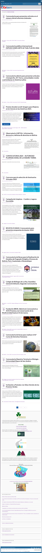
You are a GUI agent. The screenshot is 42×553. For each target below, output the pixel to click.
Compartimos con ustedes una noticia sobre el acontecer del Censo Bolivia (15, 508)
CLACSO (5, 194)
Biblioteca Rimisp (5, 506)
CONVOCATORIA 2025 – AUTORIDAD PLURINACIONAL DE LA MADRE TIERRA (21, 157)
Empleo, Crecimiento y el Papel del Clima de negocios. (11, 504)
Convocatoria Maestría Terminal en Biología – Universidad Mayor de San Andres (23, 360)
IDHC (25, 354)
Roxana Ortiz (5, 19)
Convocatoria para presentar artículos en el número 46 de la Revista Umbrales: (22, 17)
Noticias (14, 49)
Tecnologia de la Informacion (20, 401)
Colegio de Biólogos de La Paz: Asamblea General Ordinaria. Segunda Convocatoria (21, 283)
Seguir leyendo (6, 124)
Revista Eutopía (23, 102)
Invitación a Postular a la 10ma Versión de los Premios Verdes (22, 386)
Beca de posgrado (6, 276)
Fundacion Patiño (18, 252)
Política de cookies (27, 551)
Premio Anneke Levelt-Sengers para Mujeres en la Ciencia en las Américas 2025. (22, 108)
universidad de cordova (6, 277)
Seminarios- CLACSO (22, 194)
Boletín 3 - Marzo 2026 (7, 40)
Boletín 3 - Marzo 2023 (7, 329)
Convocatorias (10, 19)
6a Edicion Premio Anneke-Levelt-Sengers (10, 127)
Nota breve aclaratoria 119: (6, 516)
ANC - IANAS (21, 127)
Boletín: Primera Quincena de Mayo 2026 (9, 496)
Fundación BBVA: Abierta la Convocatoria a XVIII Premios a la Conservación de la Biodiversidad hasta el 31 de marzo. (20, 311)
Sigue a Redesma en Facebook (8, 534)
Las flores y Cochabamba (6, 518)
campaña (4, 223)
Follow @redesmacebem (6, 542)
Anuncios (9, 362)
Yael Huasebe (5, 202)
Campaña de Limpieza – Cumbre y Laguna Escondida (21, 200)
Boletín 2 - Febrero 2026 (7, 70)
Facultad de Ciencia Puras (16, 379)
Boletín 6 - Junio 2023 (7, 303)
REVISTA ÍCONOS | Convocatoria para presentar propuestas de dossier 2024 (20, 229)
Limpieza (13, 223)
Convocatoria (19, 40)
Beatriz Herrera (5, 110)
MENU (2, 1)
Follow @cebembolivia (6, 530)
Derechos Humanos (20, 354)
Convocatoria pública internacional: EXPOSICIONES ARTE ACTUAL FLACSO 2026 (22, 47)
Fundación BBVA (20, 329)
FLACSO (3, 71)
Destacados (10, 159)
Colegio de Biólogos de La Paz (16, 303)
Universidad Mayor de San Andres (8, 380)
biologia (4, 379)
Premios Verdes (11, 401)
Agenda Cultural (6, 252)
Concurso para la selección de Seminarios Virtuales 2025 (21, 178)
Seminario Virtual (15, 194)
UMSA (3, 304)
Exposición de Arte (20, 70)
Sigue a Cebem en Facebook (7, 523)
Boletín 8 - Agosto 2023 (14, 276)
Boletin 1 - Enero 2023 (7, 354)
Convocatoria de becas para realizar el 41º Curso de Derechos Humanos (21, 336)
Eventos (9, 285)
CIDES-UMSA (14, 40)
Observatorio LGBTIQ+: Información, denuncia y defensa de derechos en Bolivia (21, 134)
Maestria (22, 379)
